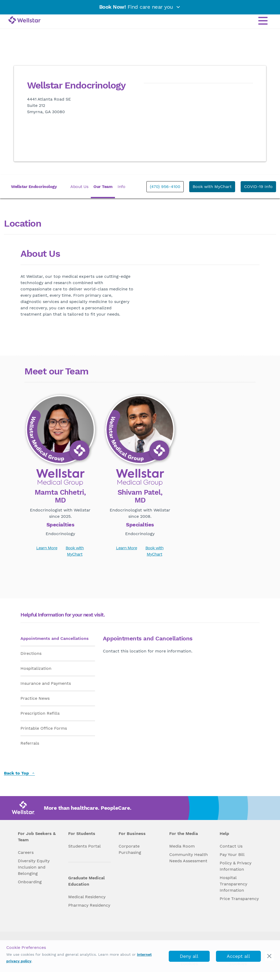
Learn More (46, 547)
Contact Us (231, 846)
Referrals (29, 743)
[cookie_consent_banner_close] (269, 956)
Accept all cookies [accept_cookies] (238, 957)
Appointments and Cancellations (54, 638)
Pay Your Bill (232, 854)
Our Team (102, 186)
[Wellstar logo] (24, 20)
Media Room (182, 846)
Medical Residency (86, 896)
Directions (30, 653)
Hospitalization (35, 668)
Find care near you (140, 7)
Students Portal (84, 846)
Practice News (35, 698)
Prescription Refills (40, 713)
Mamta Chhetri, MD (60, 496)
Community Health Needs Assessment (188, 857)
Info (121, 186)
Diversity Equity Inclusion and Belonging (34, 867)
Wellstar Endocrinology (34, 186)
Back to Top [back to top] (19, 773)
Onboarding (30, 881)
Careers (26, 852)
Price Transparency (239, 898)
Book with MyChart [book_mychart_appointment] (212, 186)
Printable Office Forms (43, 728)
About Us (79, 186)
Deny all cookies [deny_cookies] (189, 957)
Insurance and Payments (45, 683)
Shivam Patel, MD (140, 496)
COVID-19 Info (258, 186)
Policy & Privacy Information (235, 866)
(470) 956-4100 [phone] (165, 186)
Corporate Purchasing (130, 849)
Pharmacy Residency (89, 905)
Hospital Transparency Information (233, 884)
